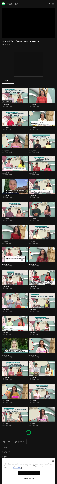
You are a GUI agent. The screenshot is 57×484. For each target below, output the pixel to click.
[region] (28, 471)
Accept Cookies (29, 473)
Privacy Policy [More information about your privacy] (17, 468)
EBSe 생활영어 (8, 41)
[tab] (8, 81)
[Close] (53, 461)
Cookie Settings (28, 478)
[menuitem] (10, 3)
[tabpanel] (28, 261)
